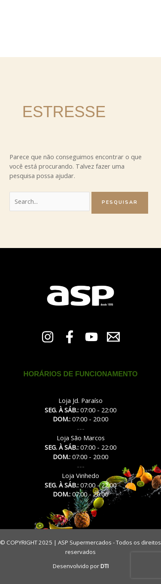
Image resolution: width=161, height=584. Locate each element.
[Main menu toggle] (150, 28)
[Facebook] (69, 337)
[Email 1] (113, 337)
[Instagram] (47, 337)
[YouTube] (91, 337)
